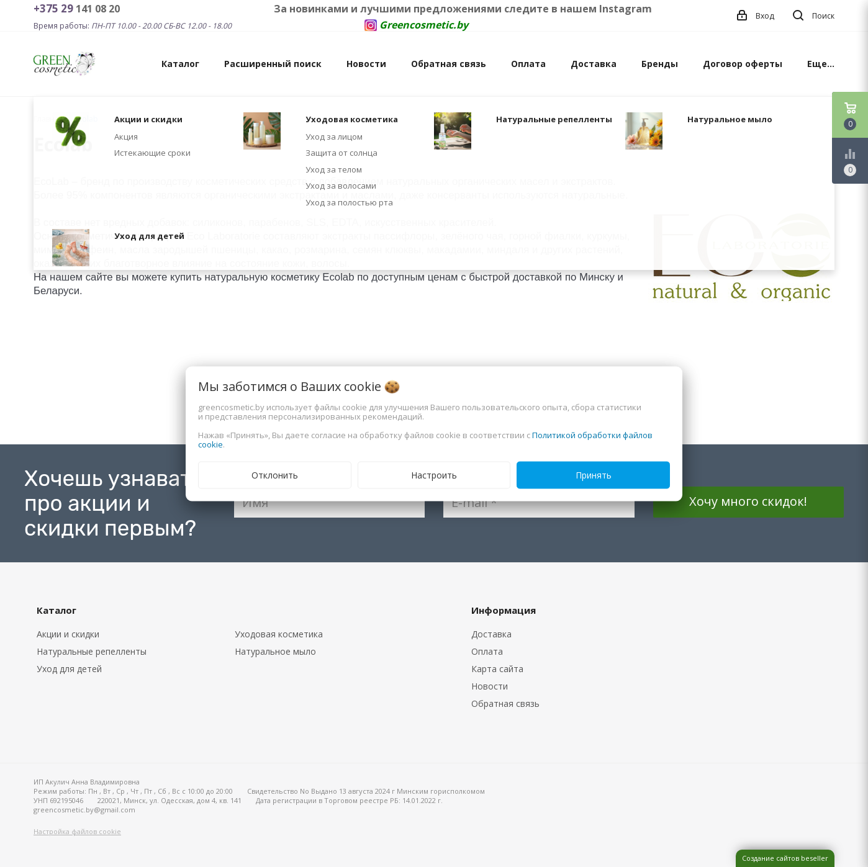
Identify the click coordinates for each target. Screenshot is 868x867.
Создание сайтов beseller (785, 858)
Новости (366, 64)
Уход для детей (69, 669)
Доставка (594, 64)
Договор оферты (742, 64)
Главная (48, 119)
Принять (594, 474)
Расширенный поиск (273, 64)
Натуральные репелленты (92, 651)
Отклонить (274, 474)
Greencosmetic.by (423, 25)
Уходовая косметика (279, 634)
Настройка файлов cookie (77, 831)
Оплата (528, 64)
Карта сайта (497, 669)
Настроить (434, 474)
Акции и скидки (68, 634)
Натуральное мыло (275, 651)
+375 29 (55, 8)
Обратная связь (448, 64)
